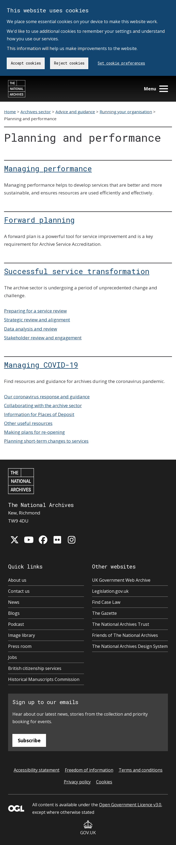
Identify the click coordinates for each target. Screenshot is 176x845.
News (13, 602)
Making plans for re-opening (34, 432)
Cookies (104, 782)
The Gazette (104, 613)
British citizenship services (34, 668)
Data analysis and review (30, 329)
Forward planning (39, 220)
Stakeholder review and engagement (43, 338)
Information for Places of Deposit (39, 414)
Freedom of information (89, 770)
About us (17, 580)
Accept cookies (26, 63)
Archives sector (35, 111)
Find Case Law (106, 602)
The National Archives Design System (130, 646)
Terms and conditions (141, 770)
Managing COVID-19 (41, 365)
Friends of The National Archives (125, 635)
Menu (156, 89)
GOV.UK (88, 828)
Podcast (16, 624)
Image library (21, 635)
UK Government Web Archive (121, 580)
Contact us (19, 591)
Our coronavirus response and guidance (47, 396)
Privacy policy (77, 782)
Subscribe (29, 740)
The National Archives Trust (120, 624)
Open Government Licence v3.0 (130, 805)
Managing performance (48, 168)
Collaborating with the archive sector (43, 405)
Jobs (12, 657)
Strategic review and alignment (37, 320)
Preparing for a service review (35, 311)
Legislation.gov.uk (110, 591)
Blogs (14, 613)
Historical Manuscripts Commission (43, 679)
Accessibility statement (36, 770)
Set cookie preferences (121, 63)
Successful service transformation (76, 271)
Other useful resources (28, 423)
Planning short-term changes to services (46, 441)
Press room (19, 646)
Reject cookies (69, 63)
